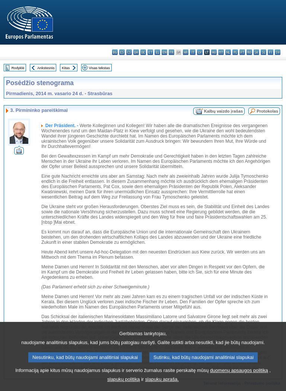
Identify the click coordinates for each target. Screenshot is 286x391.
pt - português (242, 52)
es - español (122, 52)
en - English (164, 52)
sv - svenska (277, 52)
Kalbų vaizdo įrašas (223, 111)
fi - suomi (270, 52)
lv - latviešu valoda (200, 52)
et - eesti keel (150, 52)
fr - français (171, 52)
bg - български (115, 52)
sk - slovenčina (256, 52)
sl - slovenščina (263, 52)
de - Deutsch (143, 52)
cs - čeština (129, 52)
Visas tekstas (99, 68)
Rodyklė (18, 68)
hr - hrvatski (185, 52)
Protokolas (267, 111)
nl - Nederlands (228, 52)
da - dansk (136, 52)
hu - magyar (214, 52)
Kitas (66, 68)
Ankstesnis (45, 68)
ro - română (249, 52)
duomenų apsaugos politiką (239, 379)
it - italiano (193, 52)
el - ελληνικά (157, 52)
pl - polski (235, 52)
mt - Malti (221, 52)
